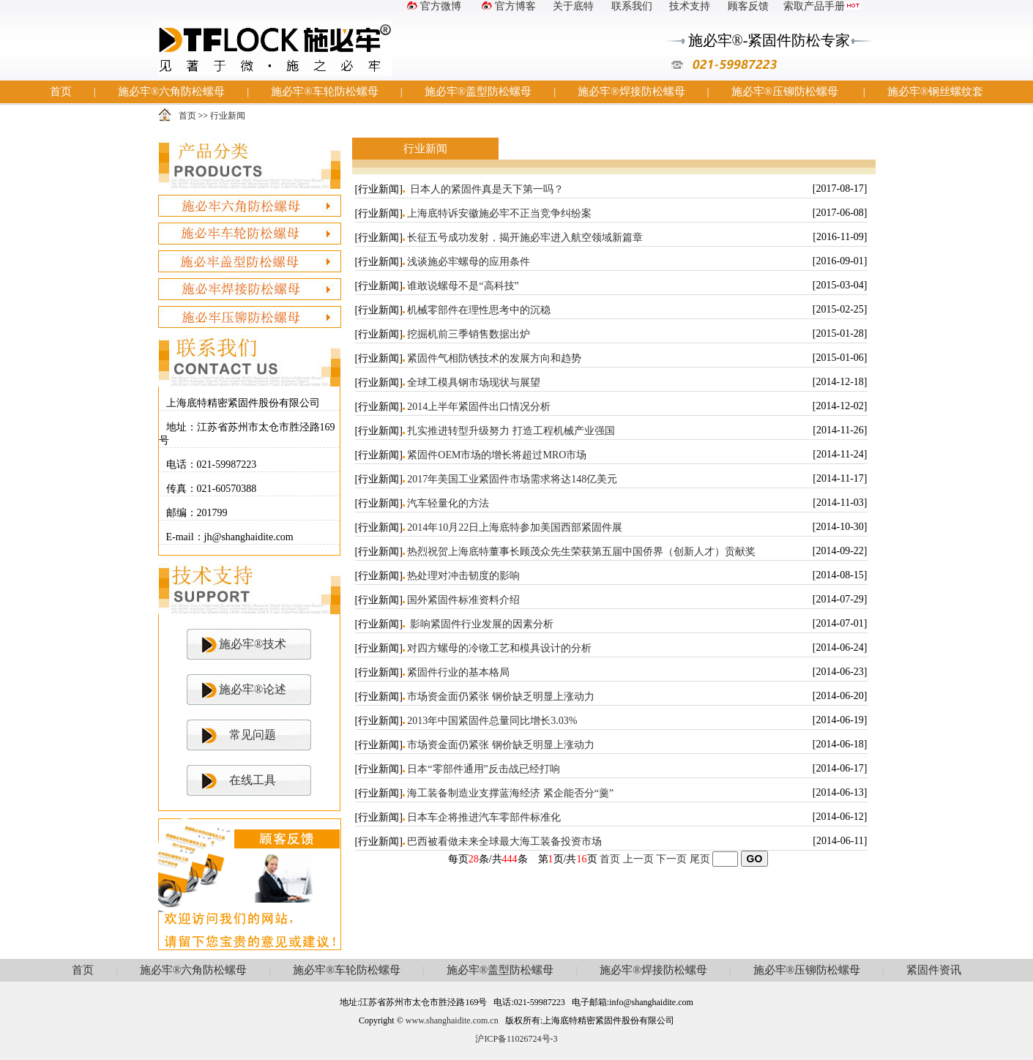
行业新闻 (227, 116)
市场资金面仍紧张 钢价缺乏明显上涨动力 (500, 696)
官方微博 (432, 6)
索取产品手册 (822, 6)
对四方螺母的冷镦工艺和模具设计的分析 (499, 648)
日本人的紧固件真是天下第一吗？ (485, 189)
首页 (61, 91)
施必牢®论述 (252, 689)
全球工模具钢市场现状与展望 (473, 382)
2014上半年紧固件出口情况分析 (479, 406)
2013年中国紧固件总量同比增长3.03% (492, 720)
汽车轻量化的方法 (448, 503)
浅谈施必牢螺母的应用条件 (468, 261)
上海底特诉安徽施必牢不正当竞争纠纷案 (499, 213)
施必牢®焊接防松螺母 (631, 91)
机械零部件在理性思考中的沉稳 (479, 310)
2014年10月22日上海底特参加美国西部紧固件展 (514, 527)
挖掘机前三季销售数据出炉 (468, 334)
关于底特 (573, 6)
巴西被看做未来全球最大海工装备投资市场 (504, 841)
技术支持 (689, 6)
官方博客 (507, 6)
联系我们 (631, 6)
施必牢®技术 (252, 644)
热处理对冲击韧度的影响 (463, 575)
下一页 (671, 859)
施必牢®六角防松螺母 (171, 91)
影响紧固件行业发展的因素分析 (480, 624)
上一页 (638, 859)
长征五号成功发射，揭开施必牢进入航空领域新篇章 (525, 237)
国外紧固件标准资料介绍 (463, 599)
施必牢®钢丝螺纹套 (935, 91)
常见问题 (252, 734)
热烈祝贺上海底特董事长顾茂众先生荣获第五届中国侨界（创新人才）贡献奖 (581, 551)
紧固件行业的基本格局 (458, 672)
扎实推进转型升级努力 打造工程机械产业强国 (511, 430)
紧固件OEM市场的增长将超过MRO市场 (496, 454)
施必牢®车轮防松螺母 (324, 91)
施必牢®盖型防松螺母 (478, 91)
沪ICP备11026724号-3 (516, 1039)
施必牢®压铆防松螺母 (784, 91)
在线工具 (252, 780)
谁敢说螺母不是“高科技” (462, 285)
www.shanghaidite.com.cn (452, 1020)
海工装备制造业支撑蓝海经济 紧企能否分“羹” (510, 793)
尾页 (700, 859)
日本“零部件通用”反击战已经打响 (483, 769)
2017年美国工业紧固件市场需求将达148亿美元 (512, 479)
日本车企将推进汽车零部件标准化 (484, 817)
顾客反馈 (748, 6)
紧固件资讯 (933, 970)
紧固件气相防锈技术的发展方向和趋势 (494, 358)
